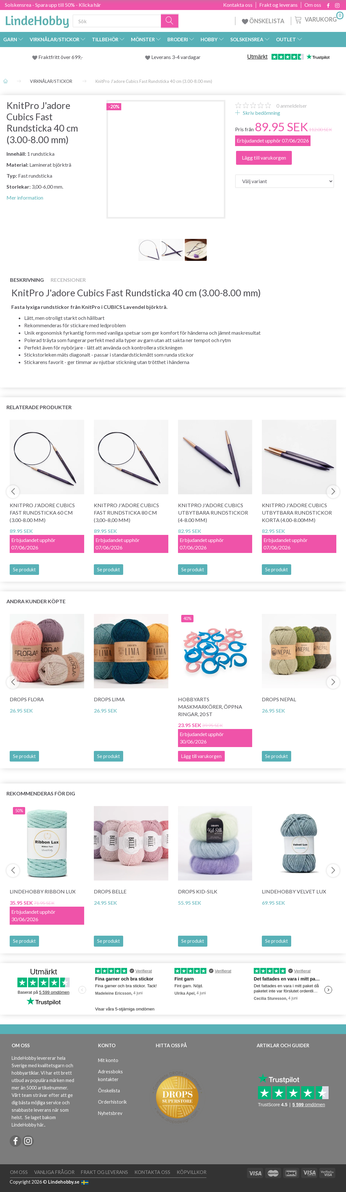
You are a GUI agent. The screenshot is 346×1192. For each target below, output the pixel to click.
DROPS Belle (110, 891)
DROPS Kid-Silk (197, 891)
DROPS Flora (27, 699)
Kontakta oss (237, 5)
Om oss (312, 5)
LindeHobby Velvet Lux (294, 891)
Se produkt (24, 569)
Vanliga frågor (54, 1172)
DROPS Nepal (279, 699)
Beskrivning (27, 280)
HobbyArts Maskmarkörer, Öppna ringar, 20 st (210, 706)
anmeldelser (291, 106)
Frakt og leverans (278, 5)
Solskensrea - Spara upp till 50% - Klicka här (53, 5)
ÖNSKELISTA (263, 21)
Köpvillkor (191, 1172)
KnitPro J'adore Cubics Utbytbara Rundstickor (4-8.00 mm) (213, 512)
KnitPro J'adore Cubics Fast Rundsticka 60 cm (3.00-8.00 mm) (42, 512)
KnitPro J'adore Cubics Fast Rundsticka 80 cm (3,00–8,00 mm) (126, 512)
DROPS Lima (109, 699)
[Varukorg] (318, 19)
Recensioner (68, 280)
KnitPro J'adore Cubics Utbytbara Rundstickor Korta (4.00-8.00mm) (297, 512)
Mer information (24, 197)
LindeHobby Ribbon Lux (42, 891)
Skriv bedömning (261, 113)
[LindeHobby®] (37, 20)
